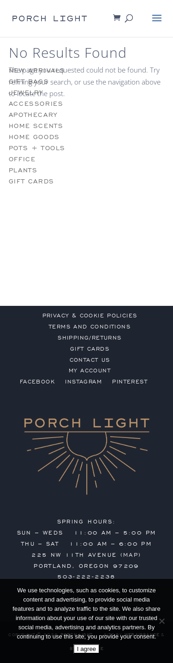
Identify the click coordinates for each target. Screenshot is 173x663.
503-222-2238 (86, 576)
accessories (36, 104)
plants (23, 170)
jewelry (26, 93)
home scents (36, 126)
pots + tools (37, 148)
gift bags (29, 81)
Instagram (83, 381)
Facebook (37, 381)
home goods (34, 137)
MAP (130, 555)
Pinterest (130, 381)
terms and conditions (90, 326)
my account (90, 370)
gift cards (31, 181)
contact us (90, 360)
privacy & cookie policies (89, 315)
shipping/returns (89, 337)
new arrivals (37, 70)
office (22, 159)
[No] (161, 621)
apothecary (33, 115)
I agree (86, 648)
